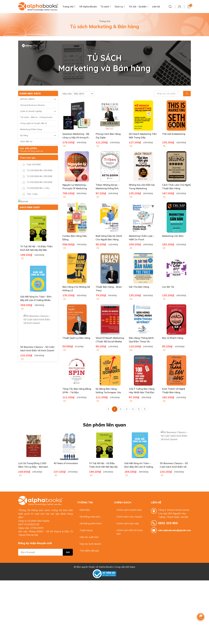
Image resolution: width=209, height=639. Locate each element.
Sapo (132, 564)
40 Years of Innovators (101, 463)
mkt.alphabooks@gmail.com (174, 530)
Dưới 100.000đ (33, 164)
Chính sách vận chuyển (129, 516)
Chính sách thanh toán (129, 509)
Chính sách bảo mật (127, 523)
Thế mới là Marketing (173, 133)
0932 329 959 (168, 523)
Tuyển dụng (86, 530)
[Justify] (187, 93)
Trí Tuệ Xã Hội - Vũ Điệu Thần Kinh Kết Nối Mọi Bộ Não (138, 467)
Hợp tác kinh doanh (90, 543)
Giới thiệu (85, 509)
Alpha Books (106, 564)
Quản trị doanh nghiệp (31, 111)
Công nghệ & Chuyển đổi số (33, 123)
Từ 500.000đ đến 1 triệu (38, 188)
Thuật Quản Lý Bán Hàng (76, 337)
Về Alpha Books (88, 6)
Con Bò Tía (168, 286)
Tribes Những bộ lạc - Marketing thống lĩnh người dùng (107, 188)
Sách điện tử (26, 141)
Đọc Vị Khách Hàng (172, 337)
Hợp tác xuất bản (89, 537)
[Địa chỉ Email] (45, 546)
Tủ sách (104, 6)
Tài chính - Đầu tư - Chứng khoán (36, 117)
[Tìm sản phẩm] (172, 93)
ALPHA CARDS (27, 99)
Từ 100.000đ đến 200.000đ (39, 170)
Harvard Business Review (32, 105)
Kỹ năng (24, 135)
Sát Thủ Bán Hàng (139, 286)
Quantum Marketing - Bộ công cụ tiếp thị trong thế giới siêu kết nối (76, 137)
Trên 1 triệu (32, 194)
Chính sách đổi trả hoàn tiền (129, 532)
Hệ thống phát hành (91, 523)
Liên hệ (156, 6)
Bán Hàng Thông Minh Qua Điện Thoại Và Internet (141, 341)
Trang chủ (68, 6)
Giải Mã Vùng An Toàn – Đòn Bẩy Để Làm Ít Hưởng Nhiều (174, 467)
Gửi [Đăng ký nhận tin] (68, 546)
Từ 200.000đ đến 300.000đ (39, 176)
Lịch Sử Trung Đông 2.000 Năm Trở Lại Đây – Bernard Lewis (68, 467)
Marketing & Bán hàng (31, 129)
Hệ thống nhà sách (90, 516)
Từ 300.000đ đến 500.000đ (39, 182)
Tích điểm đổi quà (89, 550)
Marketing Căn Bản (172, 235)
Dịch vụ (119, 6)
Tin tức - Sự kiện (137, 6)
